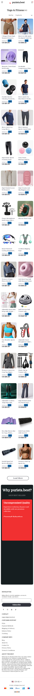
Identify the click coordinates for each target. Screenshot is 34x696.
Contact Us (5, 645)
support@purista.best (8, 617)
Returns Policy (6, 631)
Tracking (5, 633)
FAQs (3, 623)
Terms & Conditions (8, 650)
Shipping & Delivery (8, 628)
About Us (5, 643)
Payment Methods (7, 626)
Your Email (7, 600)
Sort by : (11, 15)
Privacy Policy (6, 648)
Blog (3, 640)
